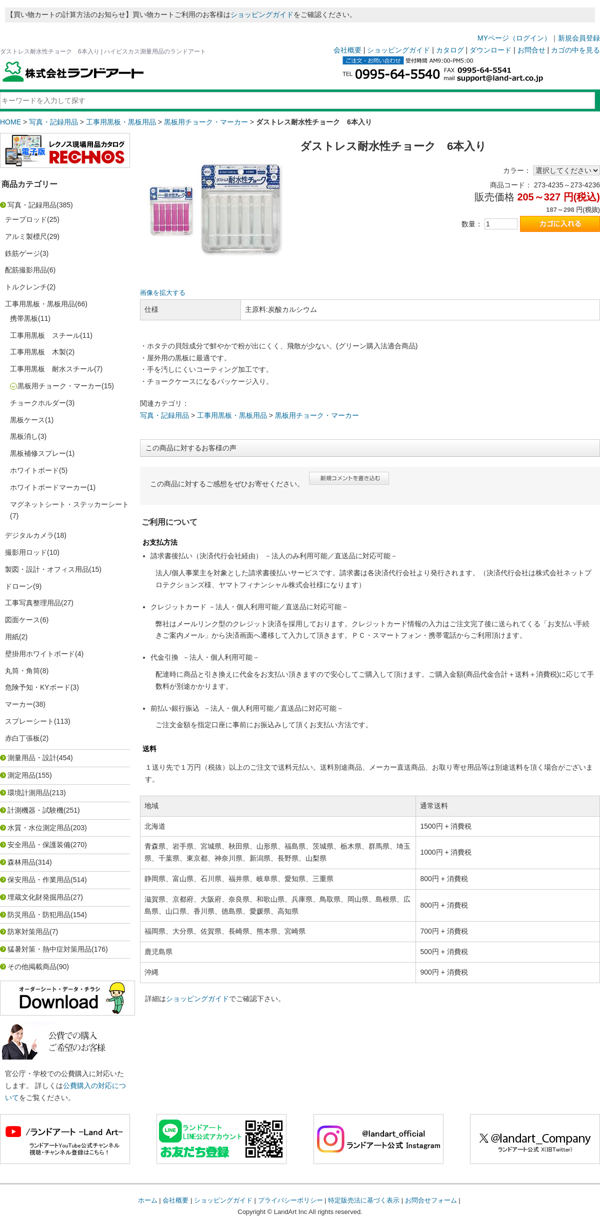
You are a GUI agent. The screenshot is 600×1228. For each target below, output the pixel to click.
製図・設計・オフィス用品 (47, 569)
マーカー (19, 704)
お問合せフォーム (431, 1200)
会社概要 (348, 50)
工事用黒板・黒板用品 (121, 122)
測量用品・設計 (32, 758)
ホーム (148, 1200)
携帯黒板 (24, 318)
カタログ (450, 50)
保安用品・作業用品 (39, 880)
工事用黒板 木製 (38, 352)
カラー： (517, 170)
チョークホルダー (38, 403)
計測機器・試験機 (36, 810)
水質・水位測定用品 (39, 828)
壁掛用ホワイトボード (40, 654)
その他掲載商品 (32, 967)
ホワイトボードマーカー (48, 487)
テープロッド (26, 219)
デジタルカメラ (29, 535)
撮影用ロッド (26, 552)
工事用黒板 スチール (45, 335)
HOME (10, 122)
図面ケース (22, 620)
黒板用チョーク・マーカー (206, 122)
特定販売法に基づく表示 (364, 1200)
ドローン (19, 586)
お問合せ (532, 50)
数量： (472, 224)
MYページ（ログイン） (514, 38)
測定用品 (22, 775)
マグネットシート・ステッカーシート (69, 504)
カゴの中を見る (575, 50)
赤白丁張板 (22, 738)
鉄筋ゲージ (22, 253)
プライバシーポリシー (290, 1200)
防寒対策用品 (29, 932)
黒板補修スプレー (38, 453)
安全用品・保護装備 (39, 845)
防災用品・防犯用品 (39, 915)
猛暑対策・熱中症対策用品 (50, 949)
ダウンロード (491, 50)
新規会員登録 (579, 38)
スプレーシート (29, 721)
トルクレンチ (26, 287)
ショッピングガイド (262, 14)
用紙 (12, 637)
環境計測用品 (29, 793)
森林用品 (22, 862)
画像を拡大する (163, 292)
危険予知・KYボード (37, 687)
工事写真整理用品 (33, 603)
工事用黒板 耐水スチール (52, 369)
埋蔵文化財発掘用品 (39, 897)
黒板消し (24, 436)
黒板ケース (27, 420)
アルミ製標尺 (26, 236)
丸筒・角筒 (22, 671)
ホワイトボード (34, 470)
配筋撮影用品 (26, 270)
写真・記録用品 (53, 122)
